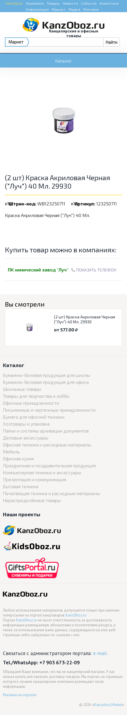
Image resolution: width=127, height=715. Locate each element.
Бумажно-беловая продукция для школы (46, 375)
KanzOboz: (14, 3)
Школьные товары (22, 389)
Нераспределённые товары (32, 500)
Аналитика (109, 3)
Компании (35, 3)
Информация (37, 9)
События (89, 3)
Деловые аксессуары (25, 437)
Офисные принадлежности (31, 403)
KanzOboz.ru (76, 615)
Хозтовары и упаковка (26, 423)
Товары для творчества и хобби (36, 396)
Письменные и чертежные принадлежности (49, 410)
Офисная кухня (18, 458)
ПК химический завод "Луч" (38, 269)
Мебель (11, 451)
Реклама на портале (20, 694)
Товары (53, 3)
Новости (70, 3)
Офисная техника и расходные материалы (47, 444)
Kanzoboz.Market (108, 704)
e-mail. (100, 653)
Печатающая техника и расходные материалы (51, 493)
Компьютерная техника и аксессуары (42, 472)
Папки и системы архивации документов (46, 430)
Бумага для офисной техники (33, 416)
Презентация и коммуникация (34, 479)
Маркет (59, 9)
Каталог (63, 60)
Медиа (74, 9)
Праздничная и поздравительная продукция (49, 465)
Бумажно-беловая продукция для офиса (46, 382)
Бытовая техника (20, 486)
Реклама (91, 9)
